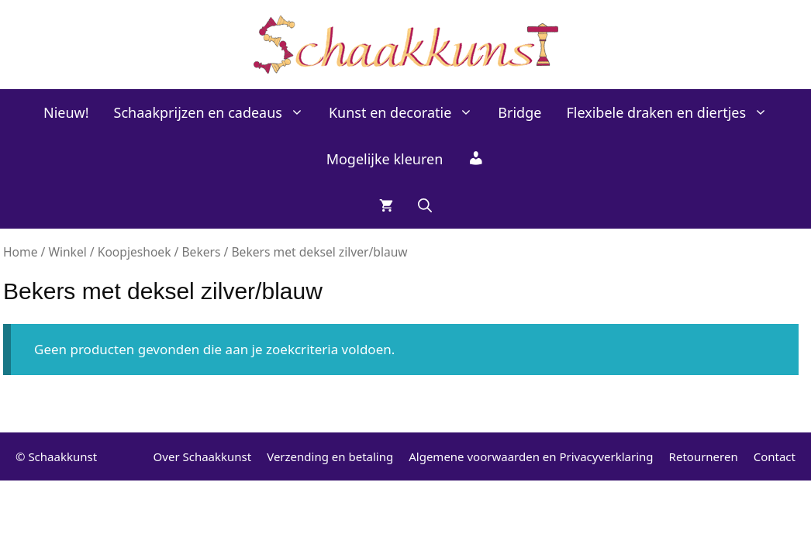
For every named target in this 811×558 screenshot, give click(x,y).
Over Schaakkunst (203, 456)
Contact (774, 456)
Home (20, 251)
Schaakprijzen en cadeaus (215, 112)
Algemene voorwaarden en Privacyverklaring (531, 456)
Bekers (200, 251)
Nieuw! (66, 112)
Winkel (67, 251)
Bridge (519, 112)
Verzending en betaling (330, 456)
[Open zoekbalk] (425, 205)
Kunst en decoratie (407, 112)
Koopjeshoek (134, 251)
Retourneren (703, 456)
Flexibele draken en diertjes (673, 112)
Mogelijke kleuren (384, 159)
